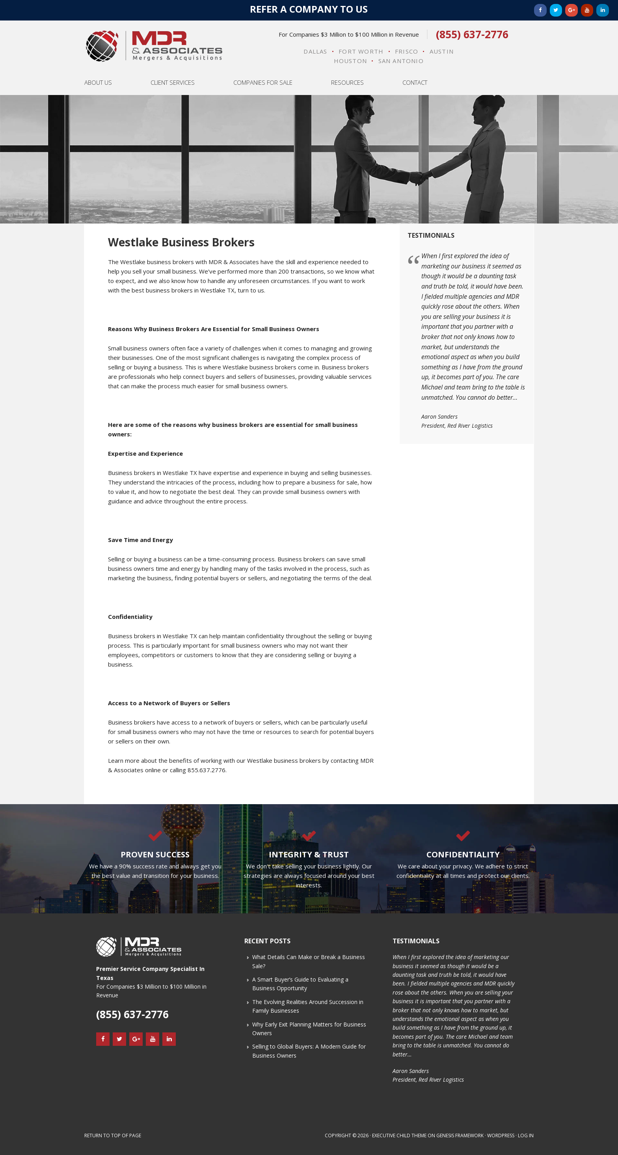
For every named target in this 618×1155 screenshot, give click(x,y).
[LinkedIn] (602, 10)
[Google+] (571, 10)
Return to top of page (112, 1135)
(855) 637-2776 (472, 34)
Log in (526, 1135)
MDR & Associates (153, 46)
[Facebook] (540, 10)
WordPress (500, 1135)
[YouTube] (587, 10)
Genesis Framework (460, 1135)
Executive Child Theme (399, 1135)
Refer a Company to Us (309, 8)
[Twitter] (556, 10)
